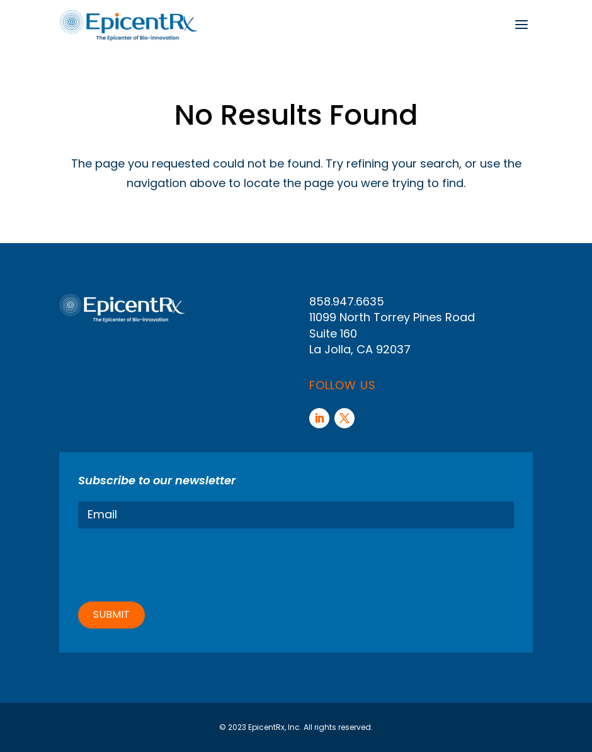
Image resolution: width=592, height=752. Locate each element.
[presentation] (174, 563)
